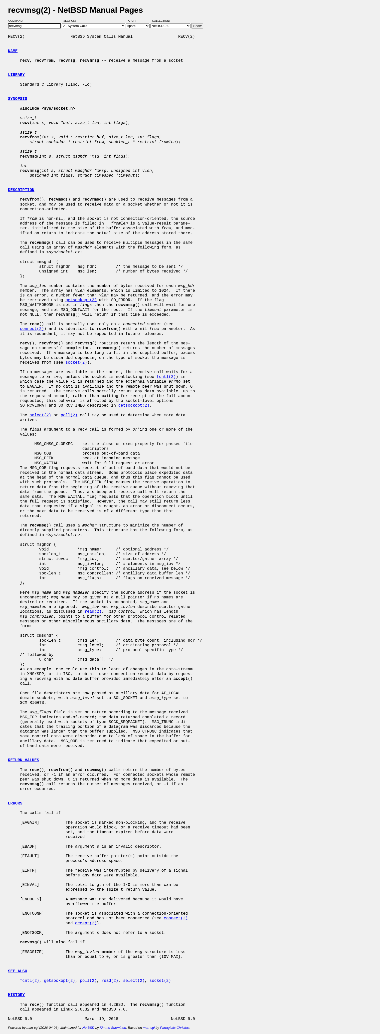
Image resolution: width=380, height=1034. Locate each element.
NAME (12, 51)
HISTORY (16, 995)
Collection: (161, 20)
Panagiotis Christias (175, 1028)
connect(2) (32, 329)
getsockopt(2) (81, 300)
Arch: (134, 20)
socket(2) (76, 362)
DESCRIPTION (21, 190)
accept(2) (86, 923)
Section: (70, 20)
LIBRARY (16, 75)
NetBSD (88, 1028)
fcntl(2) (166, 377)
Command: (17, 20)
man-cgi (149, 1028)
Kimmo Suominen (113, 1028)
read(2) (93, 611)
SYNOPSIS (17, 99)
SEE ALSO (17, 971)
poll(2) (69, 415)
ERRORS (15, 803)
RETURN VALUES (23, 760)
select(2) (40, 415)
